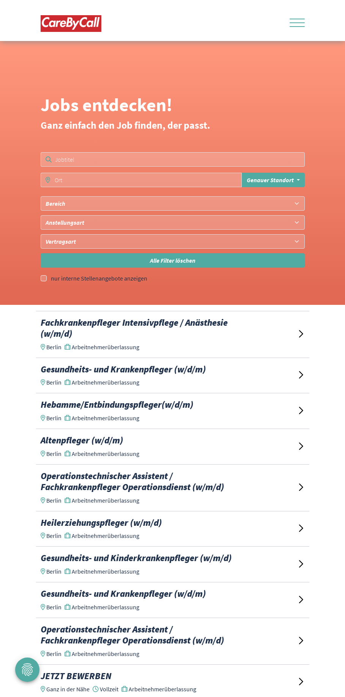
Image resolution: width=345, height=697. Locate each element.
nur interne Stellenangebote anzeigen (99, 278)
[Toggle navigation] (294, 23)
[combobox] (173, 203)
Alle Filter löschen (172, 260)
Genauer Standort (271, 180)
